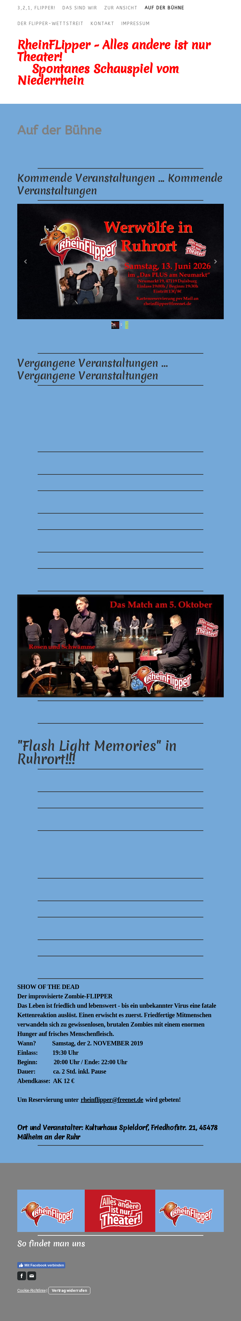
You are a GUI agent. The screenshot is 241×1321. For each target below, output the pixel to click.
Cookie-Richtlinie (31, 1290)
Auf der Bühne (164, 8)
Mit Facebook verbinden (41, 1265)
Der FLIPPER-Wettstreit (51, 23)
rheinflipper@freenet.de (112, 1099)
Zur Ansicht (121, 8)
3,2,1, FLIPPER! (37, 8)
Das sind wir (79, 8)
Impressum (135, 23)
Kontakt (103, 23)
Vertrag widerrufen (69, 1290)
